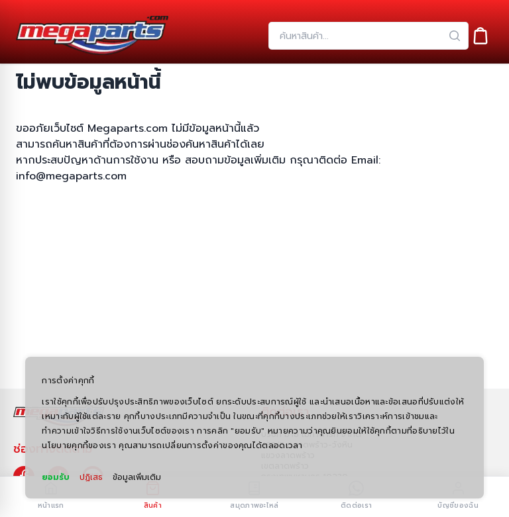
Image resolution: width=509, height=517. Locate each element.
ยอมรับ (56, 477)
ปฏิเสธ (91, 477)
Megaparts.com (127, 128)
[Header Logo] (92, 36)
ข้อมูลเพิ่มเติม (137, 477)
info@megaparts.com (71, 176)
